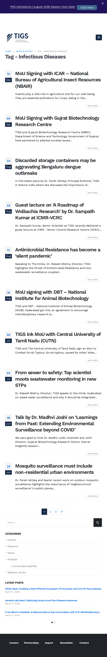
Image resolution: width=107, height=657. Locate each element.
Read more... (93, 89)
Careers (13, 626)
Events (12, 522)
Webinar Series (17, 555)
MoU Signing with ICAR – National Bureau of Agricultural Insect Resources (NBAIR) (58, 63)
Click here (86, 7)
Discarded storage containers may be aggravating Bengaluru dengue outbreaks (55, 149)
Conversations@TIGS (24, 549)
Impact (49, 626)
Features (13, 529)
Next (62, 495)
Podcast (12, 542)
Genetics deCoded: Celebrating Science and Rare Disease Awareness (41, 583)
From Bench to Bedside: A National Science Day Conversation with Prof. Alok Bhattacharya (52, 595)
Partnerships (31, 626)
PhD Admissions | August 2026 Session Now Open (42, 6)
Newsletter (66, 626)
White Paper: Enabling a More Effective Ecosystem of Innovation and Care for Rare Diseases (53, 571)
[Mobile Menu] (99, 20)
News (11, 536)
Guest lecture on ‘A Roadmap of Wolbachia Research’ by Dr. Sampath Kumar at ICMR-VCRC (55, 194)
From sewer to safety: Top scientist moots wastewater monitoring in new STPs (55, 362)
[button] (52, 605)
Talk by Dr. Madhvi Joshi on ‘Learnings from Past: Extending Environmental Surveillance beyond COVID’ (56, 406)
